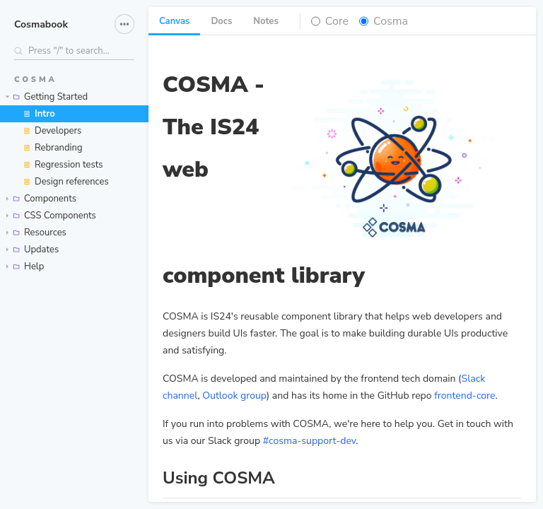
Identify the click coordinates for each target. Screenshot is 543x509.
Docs (221, 21)
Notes (265, 21)
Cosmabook (41, 24)
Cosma (390, 21)
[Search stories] (74, 50)
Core (337, 21)
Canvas (174, 21)
